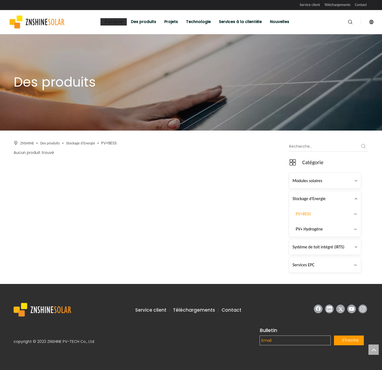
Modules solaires (307, 180)
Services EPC (303, 264)
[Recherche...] (324, 146)
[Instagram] (362, 309)
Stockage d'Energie (309, 198)
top (373, 349)
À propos (114, 21)
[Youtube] (351, 309)
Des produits (143, 21)
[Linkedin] (329, 309)
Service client (309, 4)
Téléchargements (337, 4)
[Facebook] (318, 309)
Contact (361, 4)
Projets (171, 21)
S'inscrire (350, 340)
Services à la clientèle (240, 21)
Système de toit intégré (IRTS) (318, 246)
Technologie (198, 21)
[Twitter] (340, 309)
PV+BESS (303, 213)
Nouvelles (279, 21)
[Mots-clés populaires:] (363, 146)
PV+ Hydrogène (309, 229)
